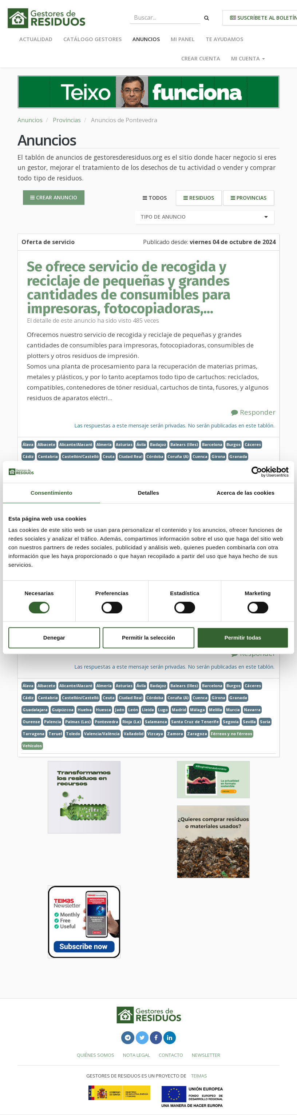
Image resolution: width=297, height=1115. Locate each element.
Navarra (252, 709)
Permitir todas (243, 637)
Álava (28, 444)
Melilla (215, 709)
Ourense (31, 721)
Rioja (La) (131, 721)
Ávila (141, 444)
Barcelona (212, 444)
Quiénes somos (95, 1055)
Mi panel (183, 39)
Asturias (124, 444)
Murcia (233, 709)
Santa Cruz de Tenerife (195, 721)
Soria (265, 721)
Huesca (103, 709)
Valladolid (133, 733)
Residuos (198, 197)
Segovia (231, 721)
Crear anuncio (53, 197)
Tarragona (33, 733)
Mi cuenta (248, 58)
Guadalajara (35, 709)
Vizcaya (155, 733)
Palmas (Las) (78, 721)
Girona (218, 456)
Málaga (197, 709)
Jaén (119, 709)
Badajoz (158, 444)
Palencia (52, 721)
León (133, 709)
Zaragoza (197, 733)
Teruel (55, 733)
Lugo (163, 709)
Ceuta (109, 456)
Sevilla (249, 721)
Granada (238, 456)
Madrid (179, 709)
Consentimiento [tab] (51, 493)
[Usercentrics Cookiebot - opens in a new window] (257, 471)
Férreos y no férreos (231, 733)
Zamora (175, 733)
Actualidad (35, 39)
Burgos (233, 444)
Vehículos (32, 745)
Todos (155, 197)
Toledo (73, 733)
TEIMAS (199, 1075)
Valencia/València (102, 733)
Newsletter (206, 1055)
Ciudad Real (130, 456)
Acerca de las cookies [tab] (245, 493)
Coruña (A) (178, 456)
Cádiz (28, 456)
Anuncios (146, 39)
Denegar (54, 637)
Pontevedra (106, 721)
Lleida (148, 709)
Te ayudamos (224, 39)
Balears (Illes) (184, 444)
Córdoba (154, 456)
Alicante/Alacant (75, 444)
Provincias (67, 120)
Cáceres (253, 444)
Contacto (171, 1055)
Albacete (46, 444)
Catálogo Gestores (92, 39)
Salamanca (156, 721)
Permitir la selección (148, 637)
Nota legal (136, 1055)
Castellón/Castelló (80, 456)
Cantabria (48, 456)
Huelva (85, 709)
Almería (104, 444)
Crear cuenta (200, 58)
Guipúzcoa (63, 709)
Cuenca (200, 456)
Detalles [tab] (148, 493)
